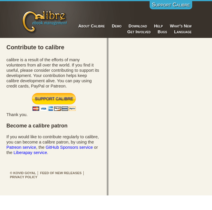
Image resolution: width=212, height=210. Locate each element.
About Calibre (91, 26)
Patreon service (21, 147)
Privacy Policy (23, 177)
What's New (181, 26)
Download (138, 26)
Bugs (162, 31)
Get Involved (139, 31)
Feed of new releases (61, 173)
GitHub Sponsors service (69, 147)
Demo (116, 26)
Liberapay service (30, 152)
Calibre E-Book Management (45, 21)
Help (158, 26)
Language (183, 31)
